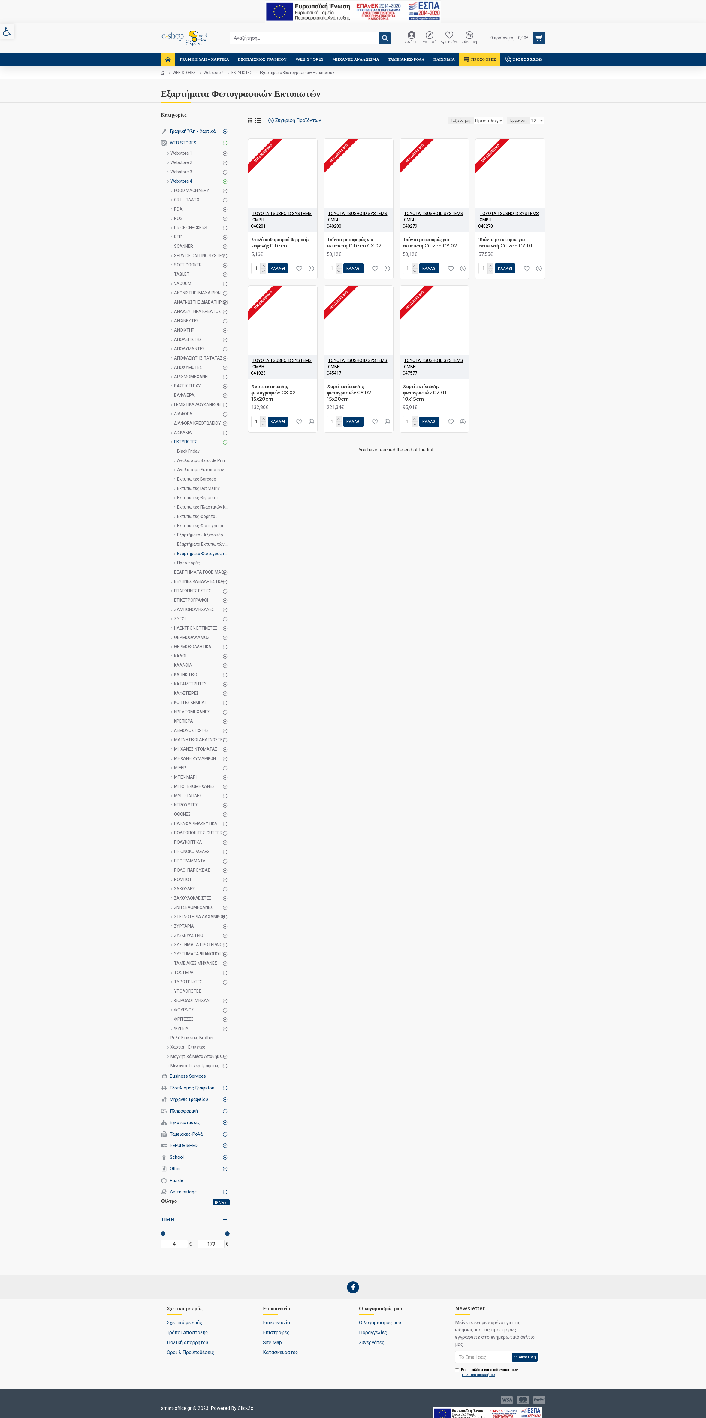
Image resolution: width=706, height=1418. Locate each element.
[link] (7, 31)
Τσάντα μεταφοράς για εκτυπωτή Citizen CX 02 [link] (354, 243)
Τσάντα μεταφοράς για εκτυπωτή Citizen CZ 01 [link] (505, 243)
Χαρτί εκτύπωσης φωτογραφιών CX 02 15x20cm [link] (273, 393)
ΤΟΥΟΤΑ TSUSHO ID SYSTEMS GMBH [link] (282, 216)
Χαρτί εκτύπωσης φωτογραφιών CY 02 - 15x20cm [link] (350, 393)
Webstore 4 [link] (214, 72)
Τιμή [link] (167, 1219)
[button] (385, 38)
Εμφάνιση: (520, 120)
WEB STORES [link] (184, 72)
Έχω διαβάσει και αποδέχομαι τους (486, 1372)
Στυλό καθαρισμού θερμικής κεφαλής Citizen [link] (280, 243)
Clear (223, 1202)
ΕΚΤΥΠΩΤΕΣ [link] (241, 72)
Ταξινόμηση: (441, 120)
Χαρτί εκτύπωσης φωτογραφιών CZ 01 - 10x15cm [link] (426, 393)
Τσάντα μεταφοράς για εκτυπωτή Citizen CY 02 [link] (430, 243)
